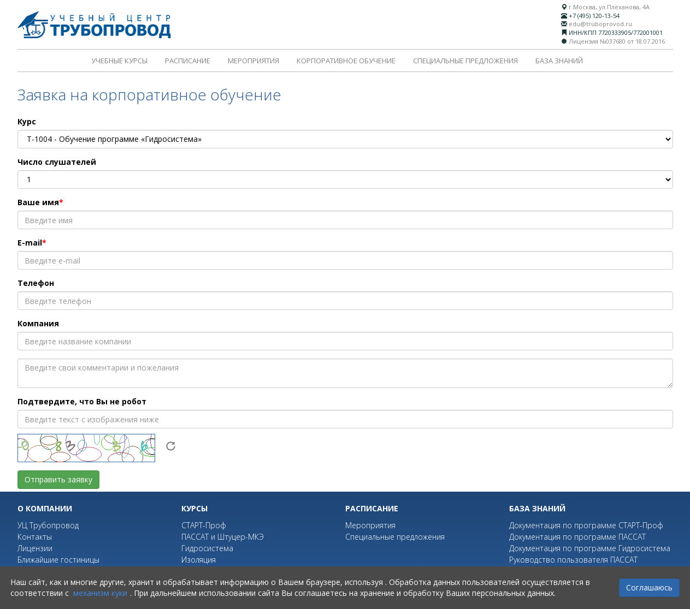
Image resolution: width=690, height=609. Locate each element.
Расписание (187, 60)
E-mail (29, 242)
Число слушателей (56, 162)
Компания (38, 323)
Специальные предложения (465, 60)
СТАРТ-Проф (203, 525)
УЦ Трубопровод (48, 525)
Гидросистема (207, 548)
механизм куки (100, 593)
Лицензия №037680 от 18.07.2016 (617, 41)
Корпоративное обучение (346, 60)
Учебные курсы (119, 60)
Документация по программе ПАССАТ (577, 537)
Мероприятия (253, 60)
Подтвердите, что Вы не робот (81, 401)
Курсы (194, 508)
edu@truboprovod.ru (600, 24)
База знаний (559, 60)
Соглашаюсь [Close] (649, 587)
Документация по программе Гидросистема (589, 548)
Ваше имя (38, 202)
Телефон (35, 283)
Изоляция (198, 559)
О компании (44, 508)
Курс (26, 121)
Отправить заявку (58, 479)
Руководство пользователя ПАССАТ (573, 559)
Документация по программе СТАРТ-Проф (586, 525)
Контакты (34, 537)
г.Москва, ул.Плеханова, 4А (609, 7)
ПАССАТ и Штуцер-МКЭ (222, 537)
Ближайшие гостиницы (58, 559)
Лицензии (34, 548)
